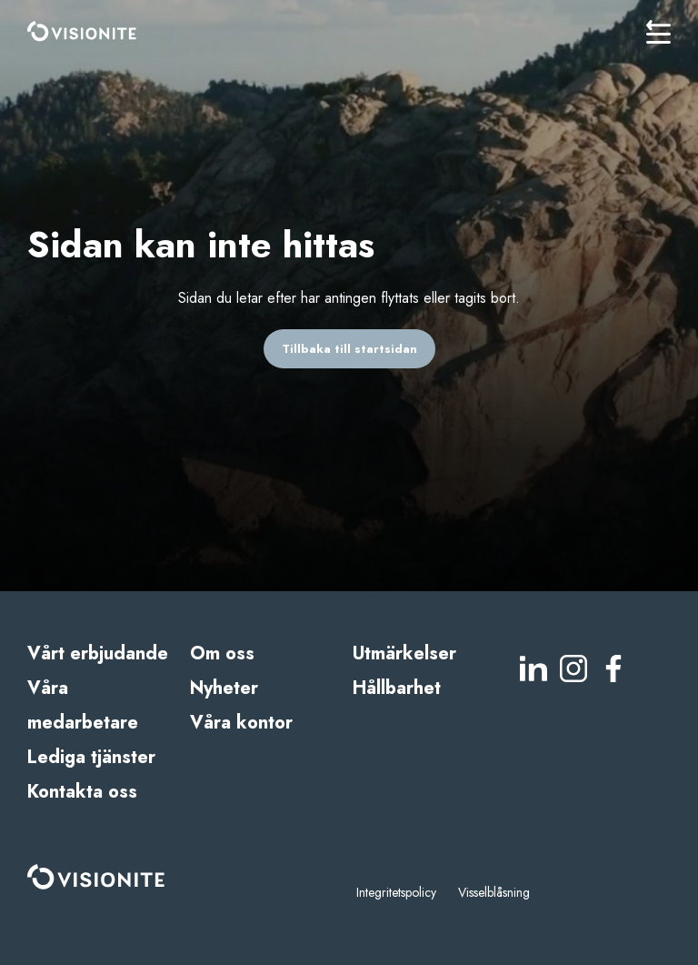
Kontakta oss (82, 792)
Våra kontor (241, 722)
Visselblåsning (494, 892)
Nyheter (224, 688)
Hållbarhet (397, 688)
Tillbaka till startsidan (349, 348)
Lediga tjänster (91, 757)
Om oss (222, 653)
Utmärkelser (404, 653)
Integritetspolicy (396, 892)
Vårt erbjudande (97, 653)
